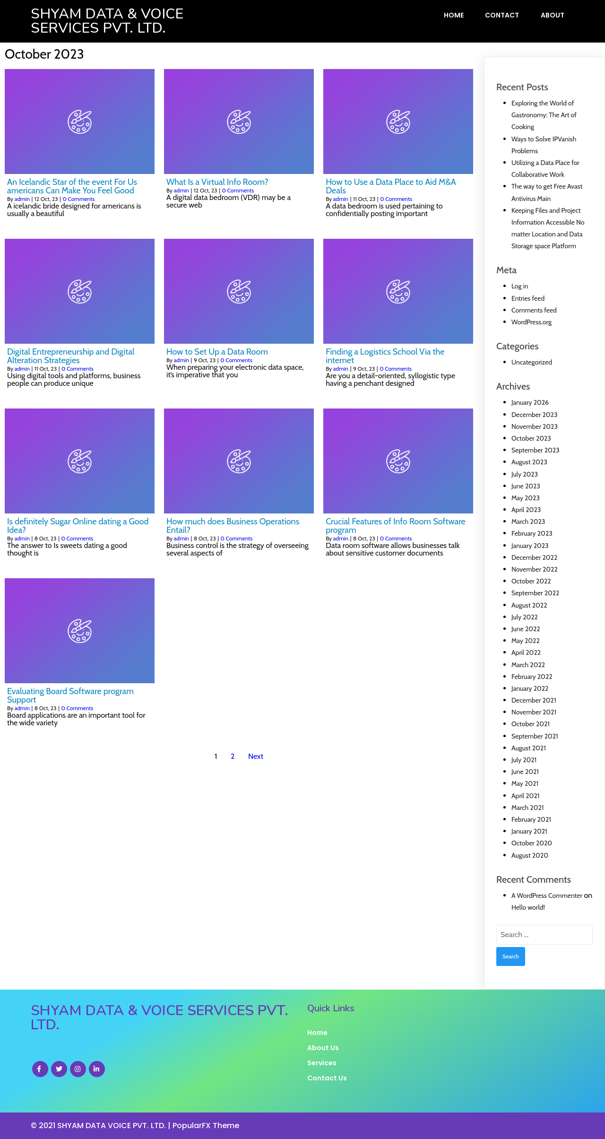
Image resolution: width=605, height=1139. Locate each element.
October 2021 (530, 724)
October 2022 (531, 581)
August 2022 (529, 605)
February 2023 (532, 533)
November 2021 (533, 712)
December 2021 (533, 700)
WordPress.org (531, 322)
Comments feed (534, 310)
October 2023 (531, 438)
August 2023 (529, 462)
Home (454, 15)
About (552, 15)
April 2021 (525, 795)
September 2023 (535, 450)
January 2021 (529, 831)
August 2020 (529, 855)
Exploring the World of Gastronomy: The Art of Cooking (544, 115)
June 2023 (525, 486)
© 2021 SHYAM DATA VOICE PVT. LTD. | (102, 1125)
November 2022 (534, 569)
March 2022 (528, 665)
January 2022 (529, 688)
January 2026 (530, 402)
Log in (519, 286)
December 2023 (534, 414)
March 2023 (528, 521)
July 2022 (524, 617)
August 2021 (528, 748)
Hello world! (528, 907)
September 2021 (534, 736)
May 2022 (525, 640)
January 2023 (530, 545)
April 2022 (526, 652)
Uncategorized (531, 362)
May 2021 (524, 783)
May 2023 (525, 498)
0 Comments (78, 198)
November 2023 (534, 426)
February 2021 (531, 819)
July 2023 (524, 474)
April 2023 (526, 509)
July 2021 (523, 760)
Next (255, 756)
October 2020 (531, 843)
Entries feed (527, 298)
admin (22, 198)
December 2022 (534, 557)
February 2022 (532, 676)
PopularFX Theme (206, 1125)
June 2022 (525, 629)
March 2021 (527, 807)
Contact (502, 15)
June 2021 (525, 771)
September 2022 (535, 593)
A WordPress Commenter (546, 895)
